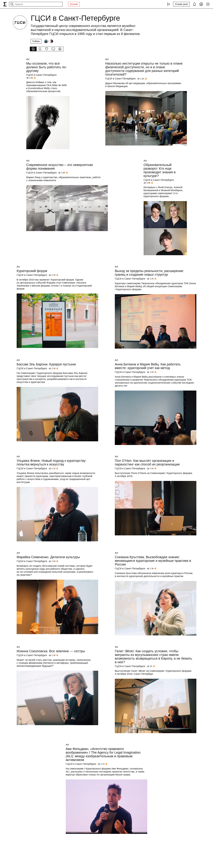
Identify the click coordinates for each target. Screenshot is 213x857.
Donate (74, 4)
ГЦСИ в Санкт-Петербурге (41, 74)
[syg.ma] (5, 4)
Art (27, 59)
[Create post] (181, 4)
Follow (36, 41)
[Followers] (48, 41)
